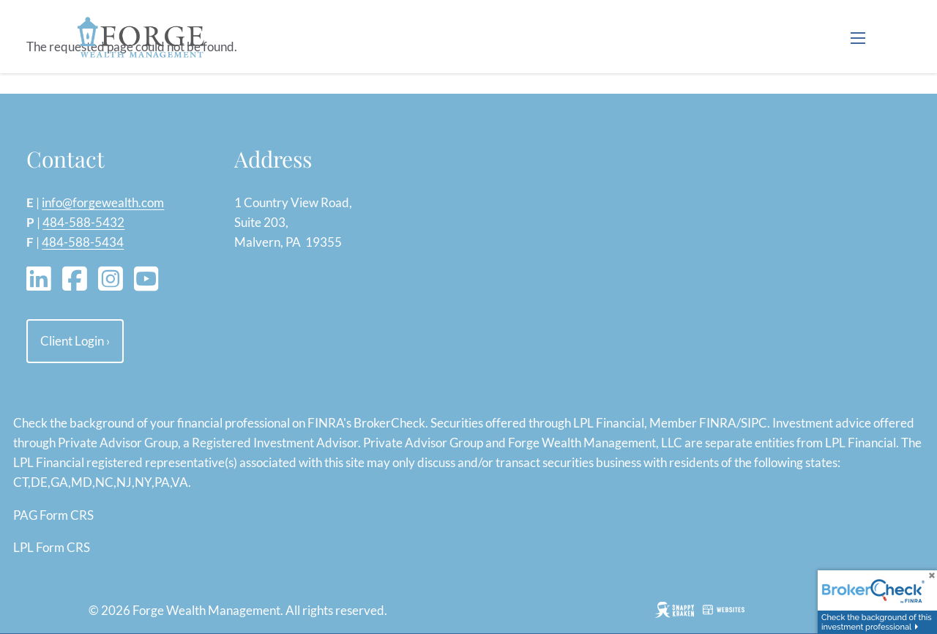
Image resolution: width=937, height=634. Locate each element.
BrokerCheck (389, 422)
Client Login (75, 340)
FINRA (717, 422)
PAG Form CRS (53, 515)
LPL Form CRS (51, 547)
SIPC (754, 422)
